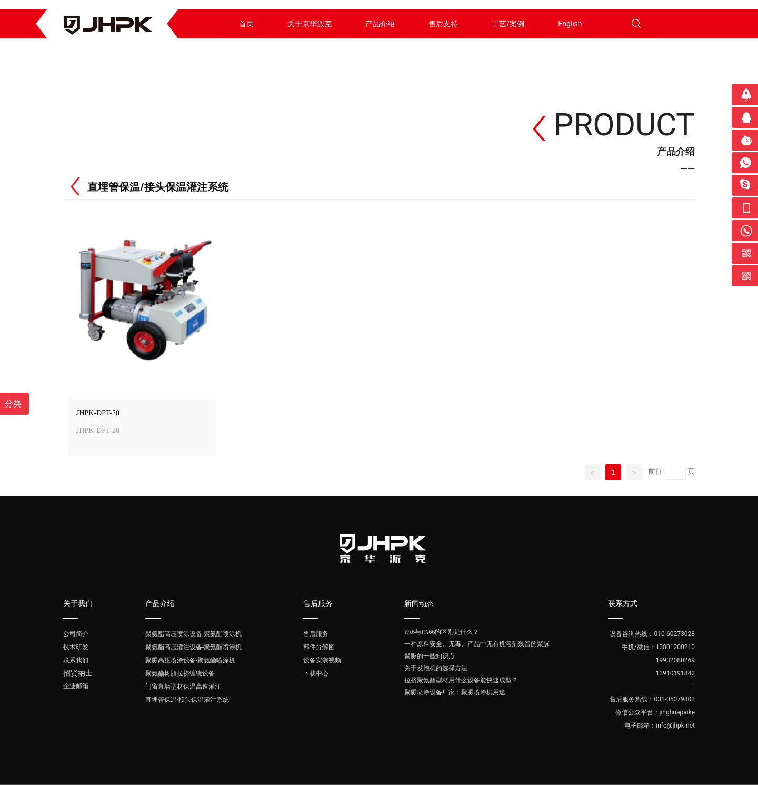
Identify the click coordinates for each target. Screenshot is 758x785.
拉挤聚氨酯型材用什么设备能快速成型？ (461, 680)
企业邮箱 (75, 686)
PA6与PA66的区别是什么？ (441, 631)
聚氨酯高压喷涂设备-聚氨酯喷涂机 (193, 634)
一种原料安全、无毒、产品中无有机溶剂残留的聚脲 (477, 644)
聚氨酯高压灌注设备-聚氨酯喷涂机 (193, 647)
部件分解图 (319, 647)
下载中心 (315, 673)
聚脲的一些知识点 (429, 656)
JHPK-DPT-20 (97, 413)
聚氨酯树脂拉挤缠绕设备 (180, 673)
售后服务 (315, 634)
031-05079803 (674, 699)
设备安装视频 (322, 660)
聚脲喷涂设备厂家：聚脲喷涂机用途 (454, 692)
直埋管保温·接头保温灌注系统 (187, 699)
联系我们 (75, 660)
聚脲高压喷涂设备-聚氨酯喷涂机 (190, 660)
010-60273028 (674, 634)
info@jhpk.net (675, 725)
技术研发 (75, 647)
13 (659, 673)
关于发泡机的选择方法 (435, 668)
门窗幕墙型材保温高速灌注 (183, 686)
